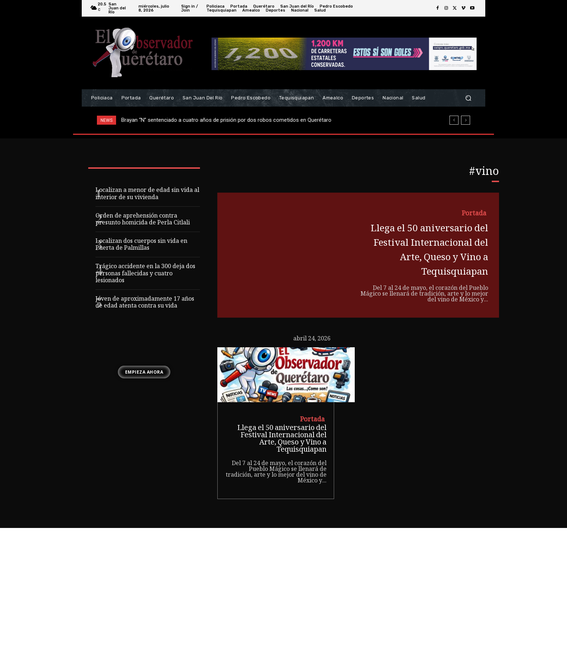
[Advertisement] (283, 611)
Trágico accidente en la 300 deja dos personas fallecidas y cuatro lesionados (145, 273)
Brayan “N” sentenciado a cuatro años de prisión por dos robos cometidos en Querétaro (227, 120)
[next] (465, 120)
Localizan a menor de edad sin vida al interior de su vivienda (147, 194)
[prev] (454, 120)
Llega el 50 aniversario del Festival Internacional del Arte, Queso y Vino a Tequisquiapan (425, 264)
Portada (472, 214)
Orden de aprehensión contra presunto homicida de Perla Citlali (142, 219)
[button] (468, 98)
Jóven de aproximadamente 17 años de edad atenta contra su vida (144, 303)
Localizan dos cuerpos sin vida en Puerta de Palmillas (141, 245)
